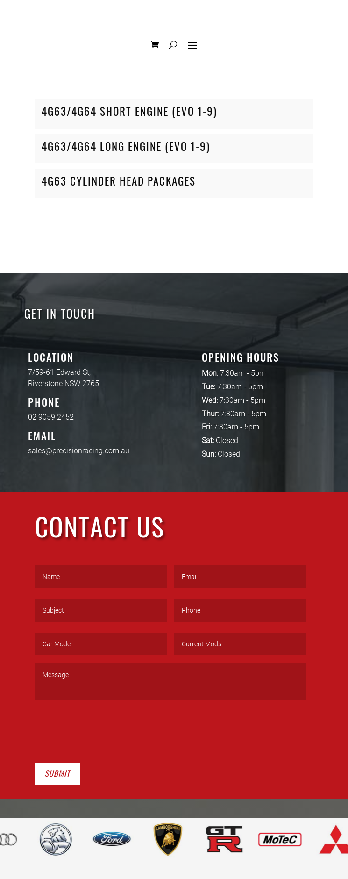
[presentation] (106, 729)
